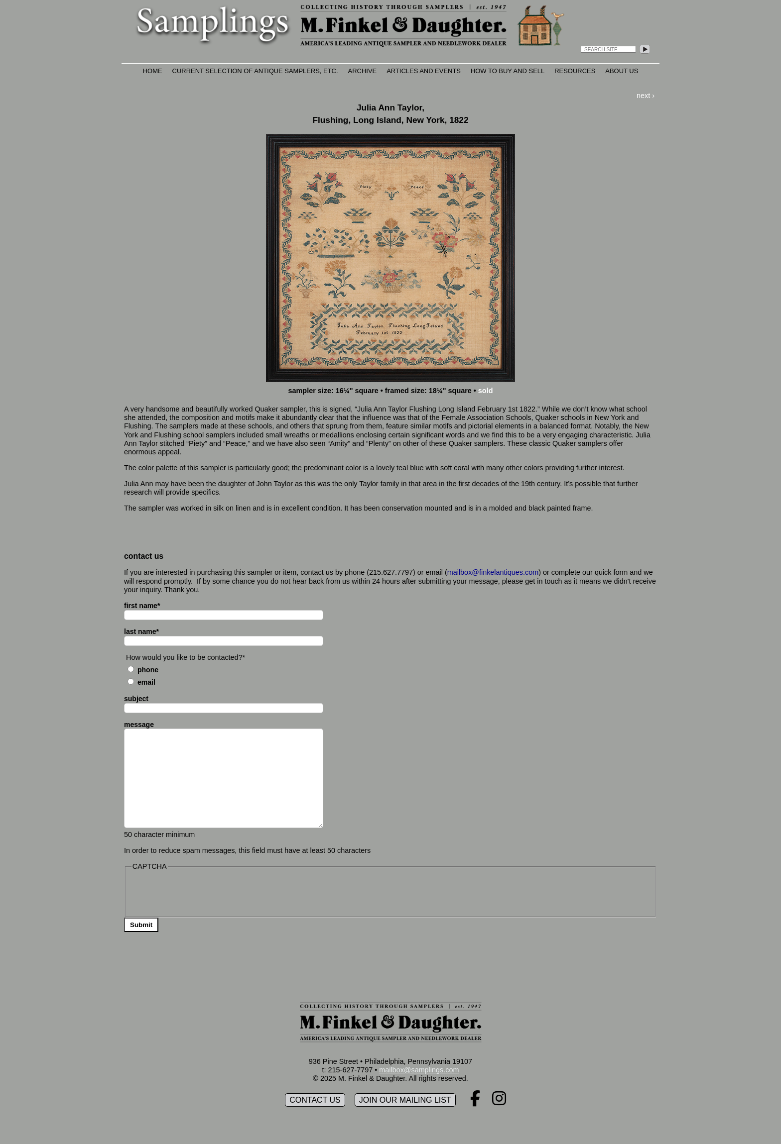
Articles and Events (424, 71)
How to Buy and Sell (507, 71)
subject (136, 699)
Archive (362, 71)
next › (645, 96)
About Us (621, 71)
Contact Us (315, 1100)
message (139, 724)
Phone (147, 670)
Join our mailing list (405, 1100)
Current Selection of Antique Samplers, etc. (255, 71)
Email (146, 682)
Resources (574, 71)
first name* (142, 606)
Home (152, 71)
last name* (141, 631)
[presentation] (207, 892)
